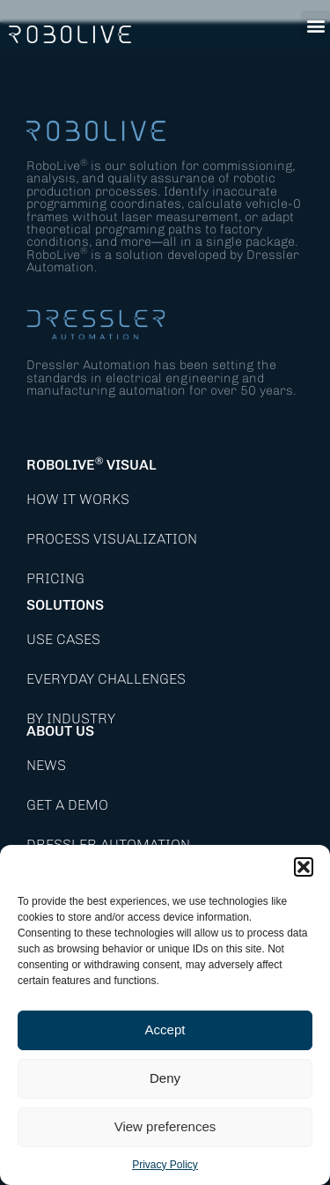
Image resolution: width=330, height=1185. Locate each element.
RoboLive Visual (91, 464)
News (46, 765)
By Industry (70, 718)
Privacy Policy (165, 1165)
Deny (165, 1077)
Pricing (55, 578)
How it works (77, 499)
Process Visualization (111, 538)
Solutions (65, 604)
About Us (60, 730)
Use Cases (63, 639)
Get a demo (67, 804)
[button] (303, 867)
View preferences (165, 1126)
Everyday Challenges (106, 678)
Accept (165, 1029)
